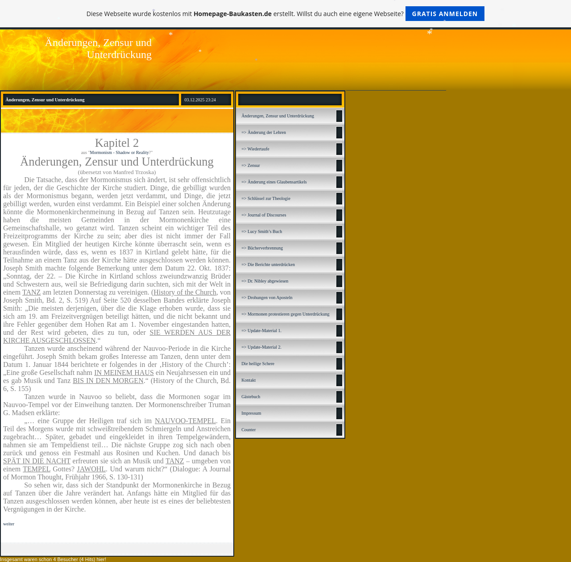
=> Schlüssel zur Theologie (265, 198)
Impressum (251, 413)
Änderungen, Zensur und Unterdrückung (277, 115)
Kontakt (248, 380)
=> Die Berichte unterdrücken (268, 264)
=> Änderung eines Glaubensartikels (274, 181)
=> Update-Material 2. (261, 347)
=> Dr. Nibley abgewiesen (264, 281)
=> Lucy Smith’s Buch (261, 231)
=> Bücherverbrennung (262, 248)
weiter (8, 523)
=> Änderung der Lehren (263, 132)
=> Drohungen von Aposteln (266, 297)
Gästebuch (250, 396)
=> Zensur (250, 165)
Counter (248, 429)
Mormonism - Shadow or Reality (119, 152)
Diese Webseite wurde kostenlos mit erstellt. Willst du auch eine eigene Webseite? (286, 13)
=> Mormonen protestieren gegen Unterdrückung (285, 314)
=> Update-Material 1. (261, 330)
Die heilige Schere (257, 363)
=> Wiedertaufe (255, 148)
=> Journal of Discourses (263, 214)
